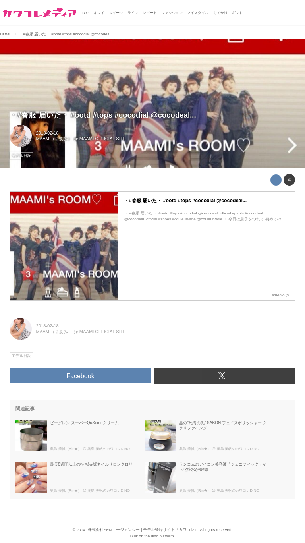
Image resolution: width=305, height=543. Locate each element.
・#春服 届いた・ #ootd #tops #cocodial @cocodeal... (103, 115)
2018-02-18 (47, 133)
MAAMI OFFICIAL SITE (102, 138)
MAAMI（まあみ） (54, 138)
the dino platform (159, 536)
